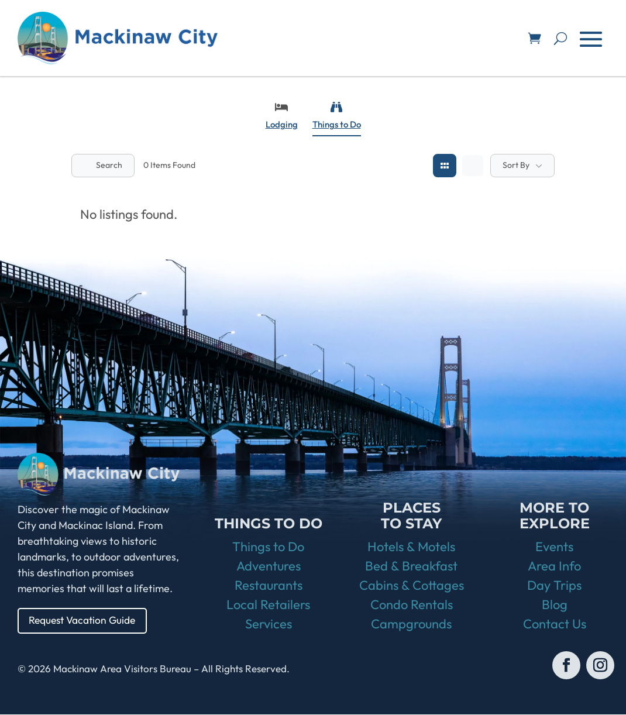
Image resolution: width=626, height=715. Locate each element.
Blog (554, 605)
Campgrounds (411, 624)
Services (268, 624)
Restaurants (268, 586)
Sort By (516, 165)
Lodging (282, 115)
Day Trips (554, 586)
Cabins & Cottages (411, 586)
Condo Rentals (411, 605)
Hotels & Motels (411, 547)
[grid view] (444, 165)
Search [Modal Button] (103, 165)
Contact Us (554, 624)
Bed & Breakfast (411, 566)
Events (554, 547)
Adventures (268, 566)
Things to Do (336, 115)
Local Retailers (268, 605)
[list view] (472, 165)
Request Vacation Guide (84, 620)
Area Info (554, 566)
